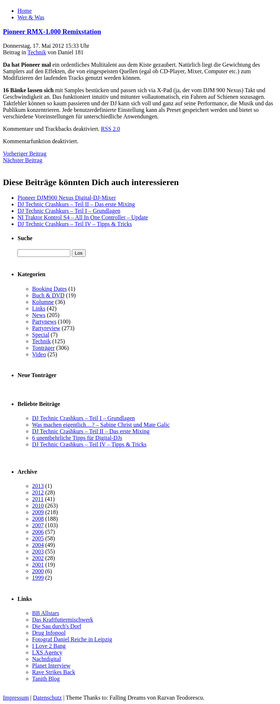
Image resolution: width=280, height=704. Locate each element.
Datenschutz (47, 698)
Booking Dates (49, 289)
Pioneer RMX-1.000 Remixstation (52, 31)
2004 (38, 545)
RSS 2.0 (110, 129)
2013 (38, 486)
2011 (37, 499)
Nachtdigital (46, 659)
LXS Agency (47, 652)
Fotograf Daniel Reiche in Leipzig (72, 639)
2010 (38, 505)
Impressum (16, 698)
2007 (38, 525)
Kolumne (43, 302)
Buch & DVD (48, 295)
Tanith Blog (46, 679)
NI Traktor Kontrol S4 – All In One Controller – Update (83, 217)
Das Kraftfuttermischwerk (62, 620)
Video (39, 354)
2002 (38, 558)
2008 (38, 519)
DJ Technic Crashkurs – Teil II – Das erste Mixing (76, 204)
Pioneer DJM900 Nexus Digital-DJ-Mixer (67, 198)
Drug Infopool (49, 633)
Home (25, 11)
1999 (38, 578)
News (38, 315)
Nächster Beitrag (22, 160)
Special (40, 335)
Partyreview (46, 328)
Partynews (44, 321)
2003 (38, 551)
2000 (38, 571)
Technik (36, 52)
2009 (38, 512)
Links (38, 308)
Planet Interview (51, 665)
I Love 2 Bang (49, 646)
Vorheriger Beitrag (24, 153)
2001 (38, 565)
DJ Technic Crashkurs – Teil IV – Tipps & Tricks (75, 224)
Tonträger (43, 348)
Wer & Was (31, 17)
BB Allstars (45, 613)
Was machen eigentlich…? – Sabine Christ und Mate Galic (101, 425)
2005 (38, 538)
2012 (38, 492)
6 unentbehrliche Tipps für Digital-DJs (77, 438)
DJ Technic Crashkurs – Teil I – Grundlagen (69, 211)
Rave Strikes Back (53, 672)
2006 (38, 532)
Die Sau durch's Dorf (56, 626)
